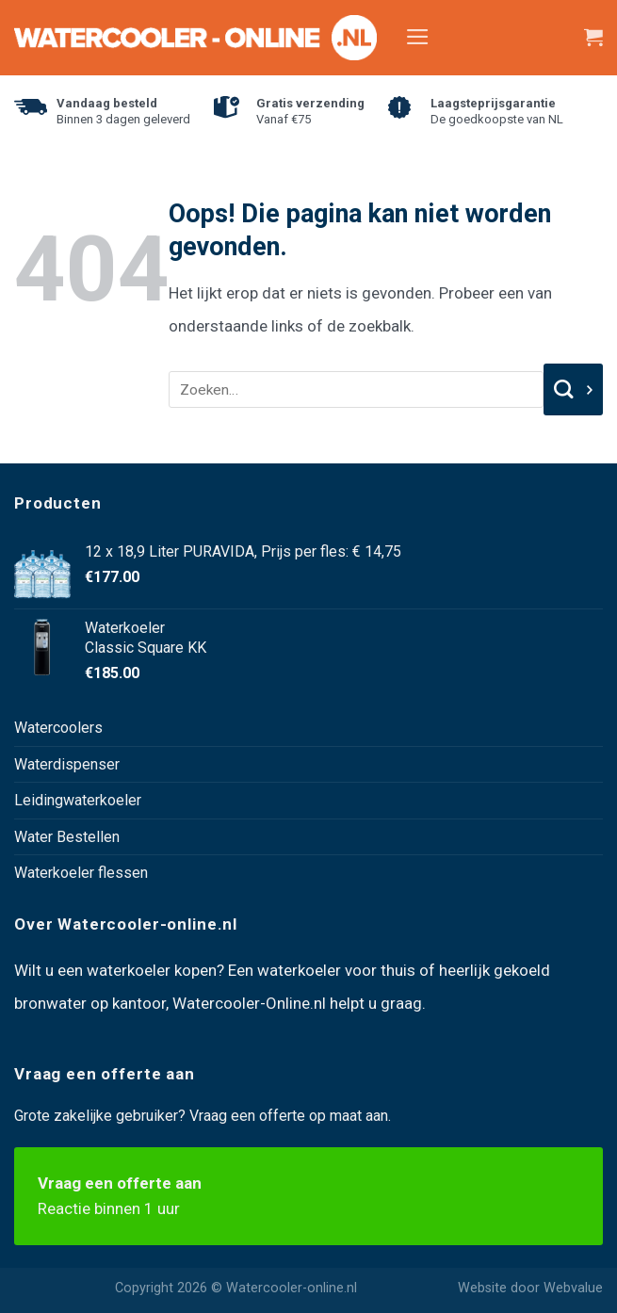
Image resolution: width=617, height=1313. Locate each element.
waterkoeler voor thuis (336, 970)
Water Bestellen (67, 837)
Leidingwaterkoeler (77, 800)
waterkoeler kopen (152, 970)
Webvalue (573, 1288)
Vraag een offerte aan (308, 1198)
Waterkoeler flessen (81, 873)
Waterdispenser (67, 764)
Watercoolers (58, 728)
